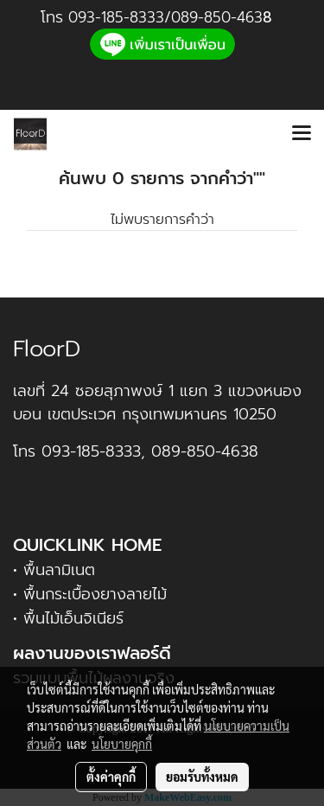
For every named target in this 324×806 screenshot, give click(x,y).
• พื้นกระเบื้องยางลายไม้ (90, 594)
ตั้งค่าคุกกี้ (111, 776)
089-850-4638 (204, 451)
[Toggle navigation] (302, 134)
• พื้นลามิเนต (54, 570)
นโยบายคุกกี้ (122, 744)
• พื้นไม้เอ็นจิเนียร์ (68, 618)
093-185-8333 (116, 17)
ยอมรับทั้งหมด (202, 776)
